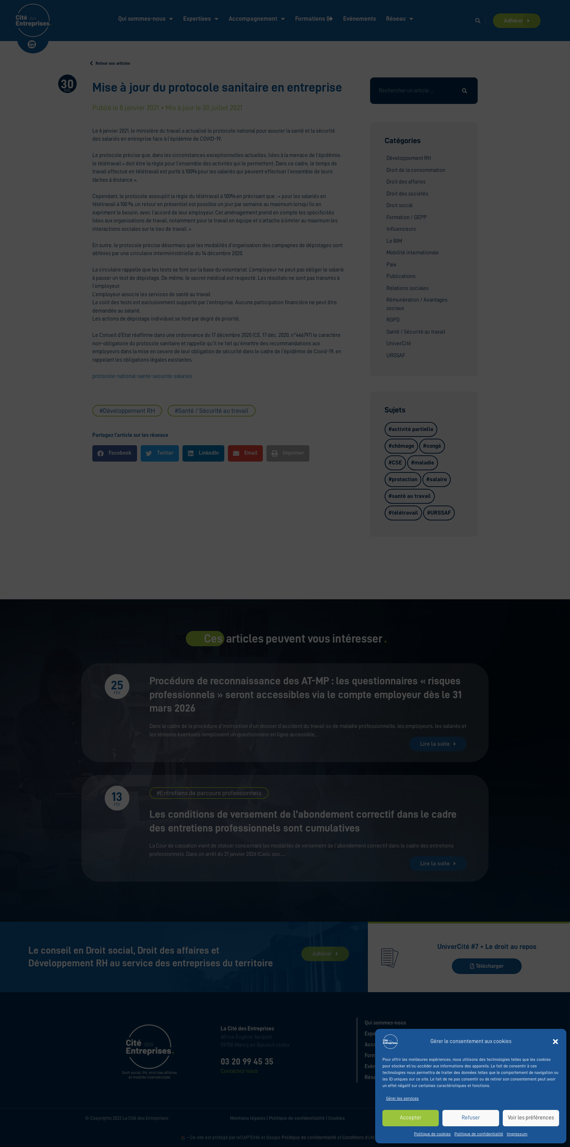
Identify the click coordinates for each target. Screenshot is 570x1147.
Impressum (517, 1134)
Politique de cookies (432, 1134)
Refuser (471, 1117)
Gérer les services (402, 1098)
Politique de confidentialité (478, 1134)
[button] (555, 1041)
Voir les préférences (531, 1117)
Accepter (410, 1117)
